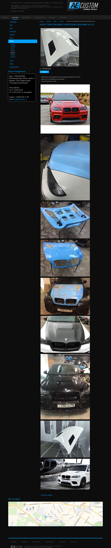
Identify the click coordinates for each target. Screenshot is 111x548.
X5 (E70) (12, 56)
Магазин (49, 21)
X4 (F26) (12, 44)
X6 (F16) (12, 50)
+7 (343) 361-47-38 (35, 547)
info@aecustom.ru (17, 11)
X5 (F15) (12, 54)
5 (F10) (12, 48)
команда (62, 542)
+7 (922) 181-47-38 (43, 547)
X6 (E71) (12, 52)
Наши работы (49, 542)
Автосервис (36, 542)
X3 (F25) (12, 46)
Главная (42, 21)
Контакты (73, 542)
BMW (55, 21)
